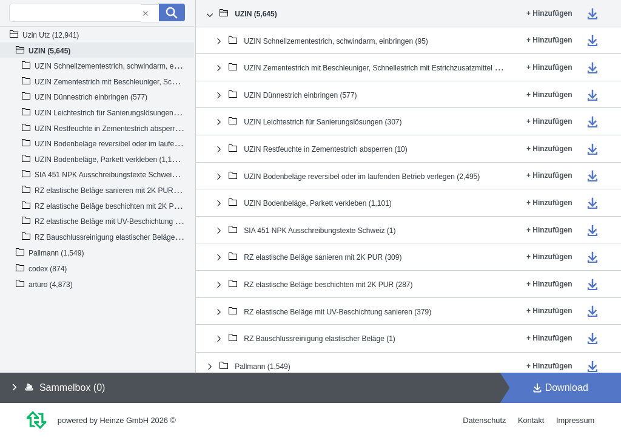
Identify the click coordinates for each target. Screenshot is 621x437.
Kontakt (531, 420)
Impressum (575, 420)
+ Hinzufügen (549, 13)
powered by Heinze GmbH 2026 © (117, 420)
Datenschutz (484, 420)
